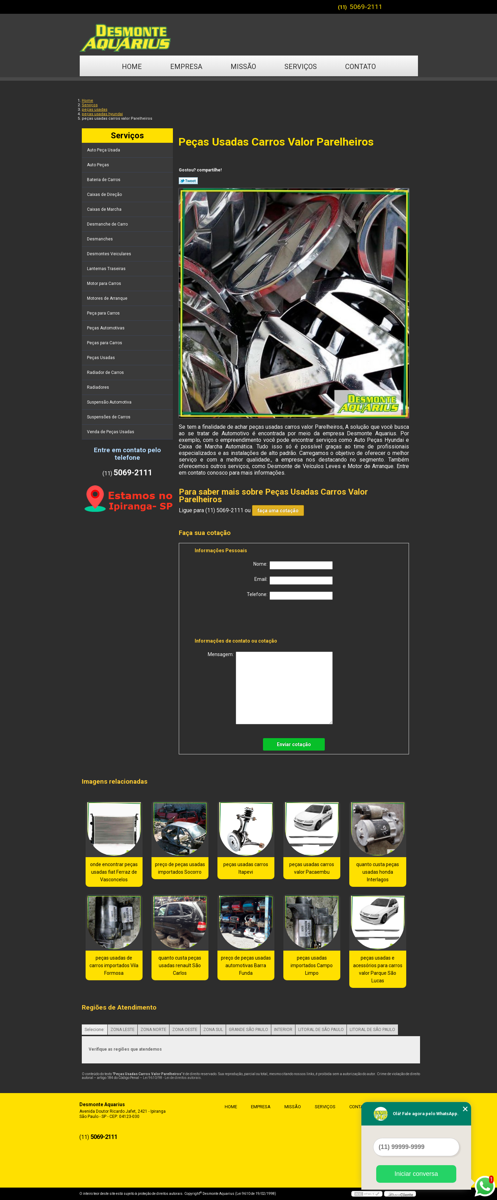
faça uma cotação (278, 510)
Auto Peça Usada (104, 150)
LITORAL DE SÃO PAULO (321, 1029)
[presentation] (238, 620)
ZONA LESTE (122, 1029)
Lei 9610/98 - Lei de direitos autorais (172, 1078)
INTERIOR (283, 1029)
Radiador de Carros (106, 372)
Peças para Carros (105, 342)
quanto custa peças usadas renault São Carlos (179, 965)
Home (132, 66)
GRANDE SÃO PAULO (248, 1029)
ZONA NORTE (153, 1029)
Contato (360, 66)
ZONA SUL (213, 1029)
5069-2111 (366, 7)
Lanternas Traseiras (107, 268)
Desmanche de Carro (108, 224)
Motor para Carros (104, 283)
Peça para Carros (104, 313)
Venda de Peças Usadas (111, 431)
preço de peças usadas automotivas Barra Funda (246, 965)
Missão (243, 66)
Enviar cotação (294, 744)
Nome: (293, 565)
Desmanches (100, 239)
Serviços (300, 66)
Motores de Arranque (107, 298)
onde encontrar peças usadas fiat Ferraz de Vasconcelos (114, 872)
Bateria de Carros (104, 179)
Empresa (186, 66)
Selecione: (95, 1029)
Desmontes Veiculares (109, 253)
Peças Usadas (101, 357)
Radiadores (98, 387)
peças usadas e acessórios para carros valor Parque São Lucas (377, 969)
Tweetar (188, 180)
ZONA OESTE (184, 1029)
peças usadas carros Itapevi (245, 868)
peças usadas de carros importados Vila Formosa (113, 965)
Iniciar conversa (416, 1173)
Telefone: (290, 596)
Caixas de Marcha (105, 209)
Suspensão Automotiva (110, 402)
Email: (293, 580)
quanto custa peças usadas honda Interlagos (377, 872)
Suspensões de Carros (109, 417)
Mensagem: (270, 688)
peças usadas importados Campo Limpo (312, 965)
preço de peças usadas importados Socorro (180, 868)
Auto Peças (98, 164)
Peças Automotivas (106, 328)
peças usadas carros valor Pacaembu (311, 868)
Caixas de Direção (105, 194)
